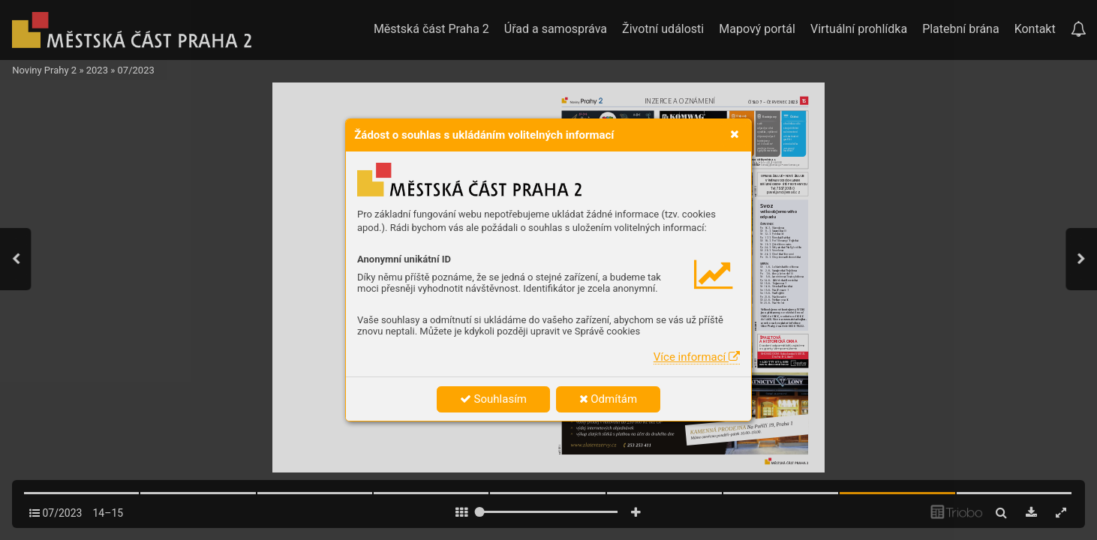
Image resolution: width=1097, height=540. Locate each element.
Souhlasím (493, 399)
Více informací (697, 357)
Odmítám (608, 399)
